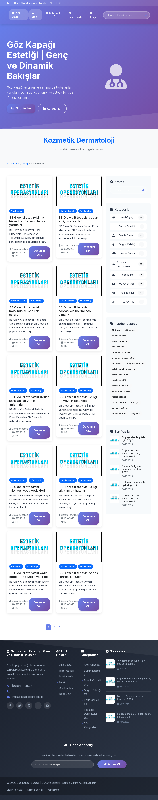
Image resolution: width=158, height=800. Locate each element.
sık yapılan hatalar (121, 391)
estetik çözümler (120, 374)
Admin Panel (54, 789)
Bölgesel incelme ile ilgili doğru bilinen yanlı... (134, 715)
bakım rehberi (119, 402)
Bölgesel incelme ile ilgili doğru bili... (134, 483)
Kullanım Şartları (35, 789)
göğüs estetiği (119, 380)
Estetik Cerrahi (128, 235)
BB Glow (116, 330)
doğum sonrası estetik (123, 358)
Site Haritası (66, 688)
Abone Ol (112, 764)
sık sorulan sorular (121, 386)
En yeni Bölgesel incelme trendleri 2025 (132, 469)
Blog (34, 14)
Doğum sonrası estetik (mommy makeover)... (131, 453)
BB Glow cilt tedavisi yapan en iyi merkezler (78, 219)
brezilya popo (118, 347)
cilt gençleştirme (120, 408)
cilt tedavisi (130, 330)
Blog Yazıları (21, 108)
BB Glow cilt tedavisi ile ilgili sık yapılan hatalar (78, 488)
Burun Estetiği (131, 226)
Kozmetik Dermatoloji (128, 264)
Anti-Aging (128, 217)
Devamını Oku (39, 252)
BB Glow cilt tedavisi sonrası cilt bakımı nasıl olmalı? (75, 311)
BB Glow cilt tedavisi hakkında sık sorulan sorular (24, 311)
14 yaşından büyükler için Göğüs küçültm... (131, 662)
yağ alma (135, 413)
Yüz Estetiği (128, 293)
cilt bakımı (117, 363)
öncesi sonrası (119, 413)
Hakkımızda (75, 15)
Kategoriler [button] (54, 13)
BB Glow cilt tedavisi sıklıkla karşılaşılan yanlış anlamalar (29, 400)
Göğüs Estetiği (128, 244)
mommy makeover (121, 352)
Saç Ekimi (128, 275)
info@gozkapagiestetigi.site (30, 3)
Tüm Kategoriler (90, 725)
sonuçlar (135, 402)
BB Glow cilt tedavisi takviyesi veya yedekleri (27, 488)
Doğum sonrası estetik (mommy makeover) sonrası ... (134, 680)
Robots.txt (65, 693)
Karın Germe (128, 253)
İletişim (94, 15)
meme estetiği (119, 397)
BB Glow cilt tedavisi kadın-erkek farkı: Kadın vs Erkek (29, 575)
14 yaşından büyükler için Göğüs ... (134, 439)
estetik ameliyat (119, 341)
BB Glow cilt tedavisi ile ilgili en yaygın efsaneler (78, 399)
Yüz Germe (128, 302)
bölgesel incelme (135, 363)
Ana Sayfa (16, 14)
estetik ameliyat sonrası (123, 369)
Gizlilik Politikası (15, 789)
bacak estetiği (119, 335)
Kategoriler (52, 108)
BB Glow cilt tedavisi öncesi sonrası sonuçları (78, 575)
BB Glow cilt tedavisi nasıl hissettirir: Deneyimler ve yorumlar (27, 221)
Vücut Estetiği (128, 284)
